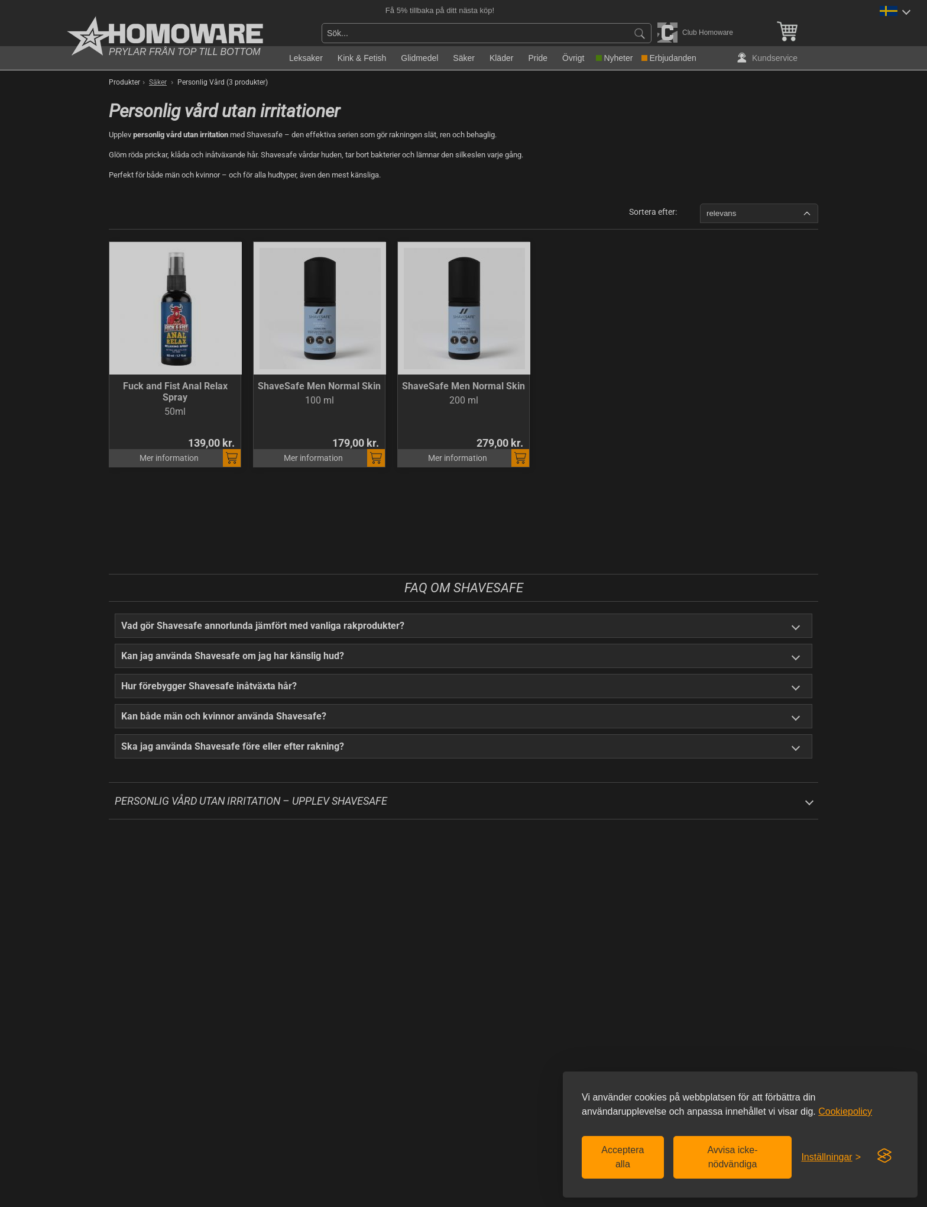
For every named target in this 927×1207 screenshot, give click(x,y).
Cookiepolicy (845, 1111)
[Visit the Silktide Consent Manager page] (884, 1156)
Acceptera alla (622, 1157)
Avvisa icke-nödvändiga (732, 1157)
